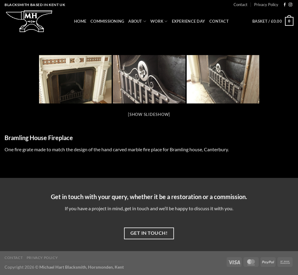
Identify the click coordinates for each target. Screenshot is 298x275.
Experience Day (188, 21)
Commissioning (107, 21)
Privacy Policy (266, 4)
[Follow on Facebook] (285, 5)
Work (158, 21)
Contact (240, 4)
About (137, 21)
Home (80, 21)
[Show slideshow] (149, 114)
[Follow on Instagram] (290, 5)
